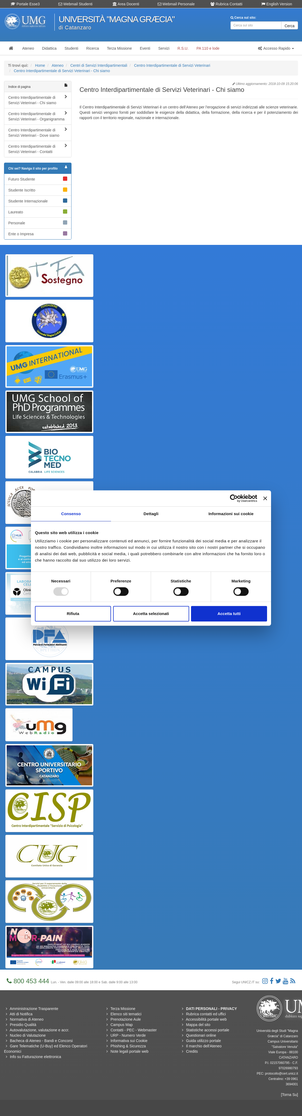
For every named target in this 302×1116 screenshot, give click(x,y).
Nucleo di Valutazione (28, 1035)
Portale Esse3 (25, 4)
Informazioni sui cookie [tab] (231, 513)
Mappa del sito (198, 1025)
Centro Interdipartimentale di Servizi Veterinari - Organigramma (37, 116)
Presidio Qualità (23, 1025)
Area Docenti (126, 4)
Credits (192, 1051)
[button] (276, 48)
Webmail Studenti (75, 4)
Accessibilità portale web (206, 1019)
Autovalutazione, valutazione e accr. (39, 1030)
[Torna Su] (289, 1094)
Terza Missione (122, 1009)
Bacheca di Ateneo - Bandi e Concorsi (41, 1041)
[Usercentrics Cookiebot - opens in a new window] (233, 498)
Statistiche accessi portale (207, 1030)
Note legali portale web (129, 1051)
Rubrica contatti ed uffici (206, 1014)
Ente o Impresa (37, 233)
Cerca (290, 26)
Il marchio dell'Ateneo (203, 1046)
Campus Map (121, 1025)
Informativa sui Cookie (129, 1041)
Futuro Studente (37, 179)
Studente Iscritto (37, 189)
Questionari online (201, 1035)
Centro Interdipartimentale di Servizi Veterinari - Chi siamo (62, 71)
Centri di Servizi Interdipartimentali (98, 65)
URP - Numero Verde (128, 1035)
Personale (37, 222)
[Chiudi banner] (265, 498)
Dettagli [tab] (151, 513)
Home (40, 65)
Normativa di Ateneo (26, 1019)
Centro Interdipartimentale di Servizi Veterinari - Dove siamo (37, 132)
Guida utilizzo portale (203, 1041)
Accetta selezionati (151, 613)
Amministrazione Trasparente (34, 1009)
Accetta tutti (229, 613)
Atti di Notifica (21, 1014)
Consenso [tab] (71, 513)
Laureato (37, 211)
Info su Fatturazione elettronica (35, 1057)
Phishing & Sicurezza (128, 1046)
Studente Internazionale (37, 200)
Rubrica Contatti (226, 4)
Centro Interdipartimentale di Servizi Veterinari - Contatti (37, 149)
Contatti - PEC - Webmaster (133, 1030)
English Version (276, 4)
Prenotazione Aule (125, 1019)
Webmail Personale (176, 4)
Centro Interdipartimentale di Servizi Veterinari (172, 65)
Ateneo (57, 65)
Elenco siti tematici (125, 1014)
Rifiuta (73, 613)
